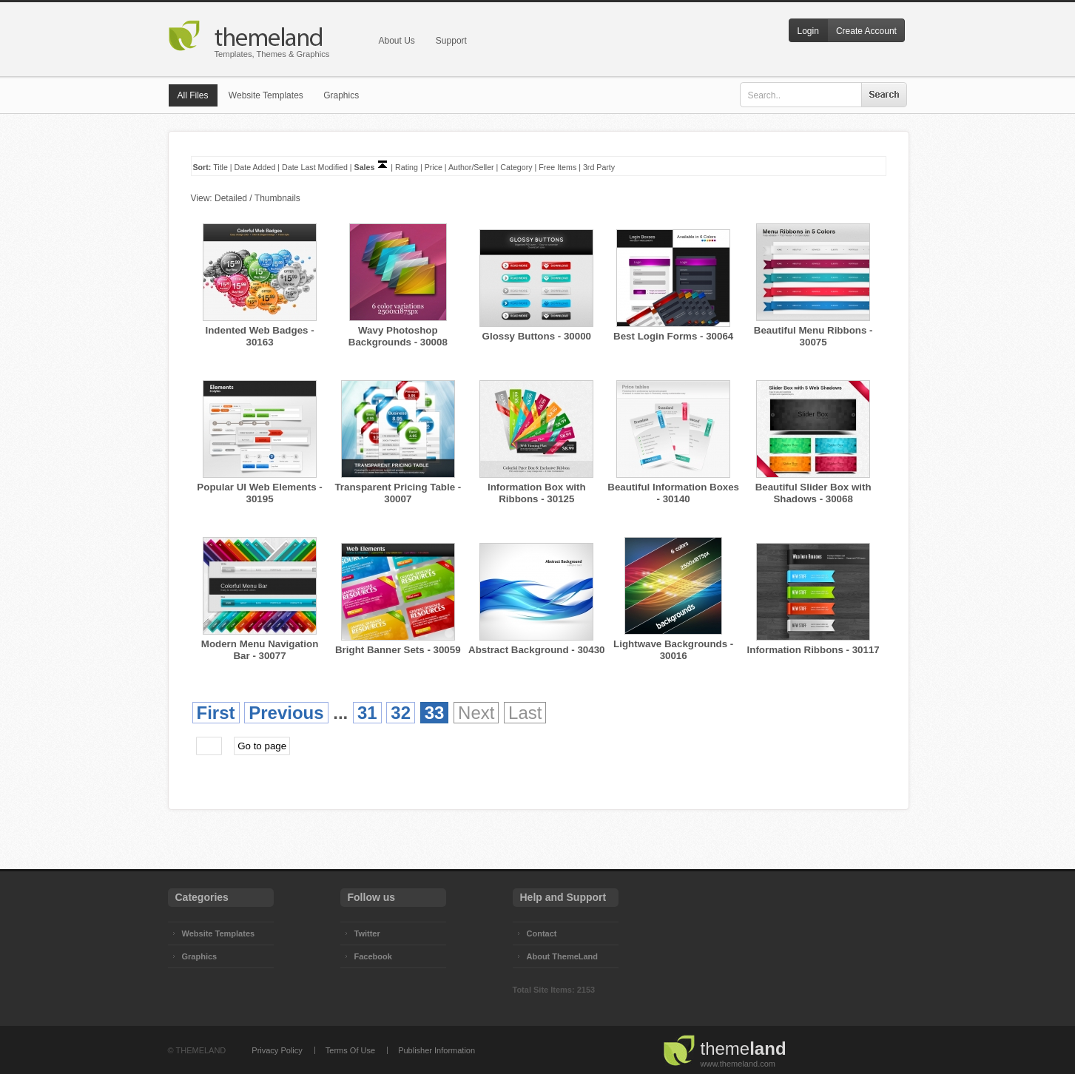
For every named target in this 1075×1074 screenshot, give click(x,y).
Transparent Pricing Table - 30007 (397, 493)
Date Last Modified (315, 167)
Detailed (231, 198)
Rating (406, 167)
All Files (193, 95)
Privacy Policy (277, 1050)
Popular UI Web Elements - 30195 (259, 493)
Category (516, 167)
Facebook (373, 956)
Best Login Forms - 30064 (673, 336)
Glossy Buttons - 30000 (536, 336)
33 (435, 713)
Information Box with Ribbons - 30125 (537, 493)
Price (433, 167)
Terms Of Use (350, 1050)
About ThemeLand (563, 956)
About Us (397, 41)
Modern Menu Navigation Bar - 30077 (259, 649)
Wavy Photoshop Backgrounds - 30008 (398, 336)
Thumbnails (277, 198)
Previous (286, 713)
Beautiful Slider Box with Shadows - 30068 (813, 493)
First (216, 713)
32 (401, 713)
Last (525, 713)
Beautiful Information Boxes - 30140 (673, 493)
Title (220, 167)
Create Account (866, 31)
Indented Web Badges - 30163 (259, 336)
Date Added (255, 167)
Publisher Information (436, 1050)
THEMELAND (200, 1050)
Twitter (367, 933)
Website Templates (266, 95)
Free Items (557, 167)
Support (451, 41)
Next (476, 713)
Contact (542, 933)
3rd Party (599, 167)
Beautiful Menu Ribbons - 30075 (813, 336)
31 (367, 713)
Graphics (341, 95)
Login (808, 31)
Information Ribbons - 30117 (813, 649)
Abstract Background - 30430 (536, 649)
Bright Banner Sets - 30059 (398, 649)
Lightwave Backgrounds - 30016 (673, 649)
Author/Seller (471, 167)
